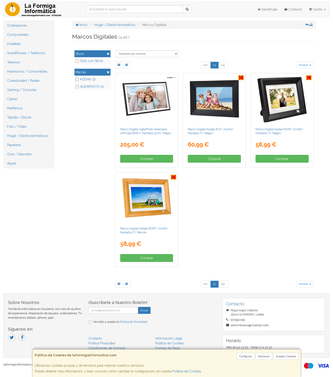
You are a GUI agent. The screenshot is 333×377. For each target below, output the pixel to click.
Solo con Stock (89, 61)
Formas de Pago (167, 348)
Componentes (17, 35)
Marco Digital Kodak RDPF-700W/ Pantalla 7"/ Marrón (144, 230)
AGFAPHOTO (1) (90, 86)
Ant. (205, 65)
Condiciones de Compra (106, 348)
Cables (12, 99)
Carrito (317, 9)
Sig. (223, 65)
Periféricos (15, 108)
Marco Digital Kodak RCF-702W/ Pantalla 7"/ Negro (210, 131)
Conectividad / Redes (23, 80)
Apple (11, 163)
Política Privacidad (101, 343)
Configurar (245, 356)
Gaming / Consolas (22, 90)
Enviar (144, 310)
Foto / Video (17, 126)
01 (214, 65)
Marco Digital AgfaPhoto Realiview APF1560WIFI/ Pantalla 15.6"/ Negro (145, 131)
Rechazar (264, 356)
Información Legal (168, 338)
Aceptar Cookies (286, 356)
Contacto (293, 9)
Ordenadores (17, 25)
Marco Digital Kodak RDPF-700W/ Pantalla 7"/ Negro (279, 131)
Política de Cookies (187, 371)
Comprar (146, 159)
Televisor (13, 62)
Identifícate (267, 9)
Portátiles (14, 44)
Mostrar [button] (305, 65)
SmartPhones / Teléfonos (26, 53)
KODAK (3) (86, 79)
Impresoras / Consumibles (27, 71)
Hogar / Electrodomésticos (27, 136)
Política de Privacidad (133, 321)
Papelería (14, 145)
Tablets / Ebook (19, 117)
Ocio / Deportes (19, 154)
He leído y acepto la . (120, 321)
